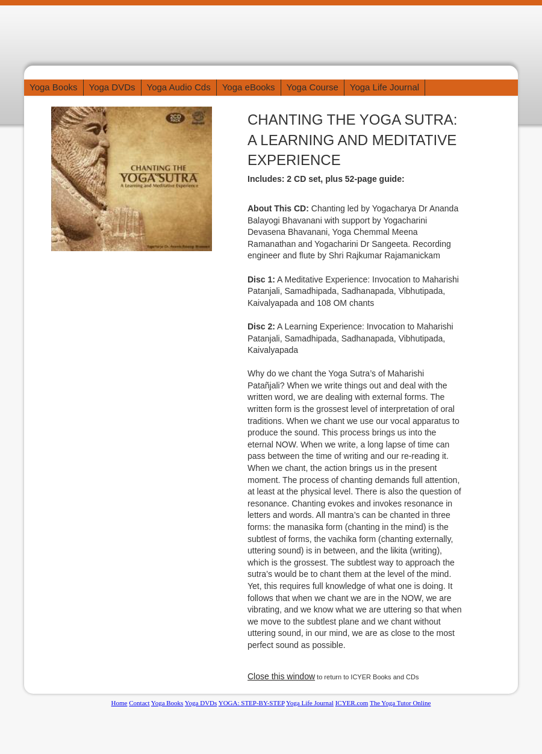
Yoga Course (312, 87)
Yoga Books (54, 87)
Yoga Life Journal (384, 87)
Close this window (281, 676)
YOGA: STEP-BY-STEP (252, 702)
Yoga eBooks (248, 87)
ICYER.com (352, 702)
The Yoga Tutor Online (400, 702)
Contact (139, 702)
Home (119, 702)
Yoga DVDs (112, 87)
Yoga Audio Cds (179, 87)
